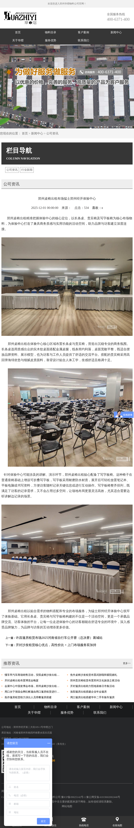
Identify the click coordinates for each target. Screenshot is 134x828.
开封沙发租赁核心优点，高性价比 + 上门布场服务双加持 (56, 645)
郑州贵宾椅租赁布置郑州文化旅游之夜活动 (95, 680)
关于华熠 (17, 40)
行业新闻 (26, 169)
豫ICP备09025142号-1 (73, 797)
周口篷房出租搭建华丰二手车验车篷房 (92, 697)
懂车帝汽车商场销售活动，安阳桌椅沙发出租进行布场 (33, 674)
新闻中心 (116, 32)
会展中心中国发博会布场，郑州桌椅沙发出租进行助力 (33, 686)
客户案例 (83, 32)
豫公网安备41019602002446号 (103, 797)
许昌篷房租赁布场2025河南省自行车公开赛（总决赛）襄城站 (59, 637)
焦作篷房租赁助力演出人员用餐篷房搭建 (28, 697)
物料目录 (50, 32)
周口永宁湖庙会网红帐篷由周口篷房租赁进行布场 (33, 691)
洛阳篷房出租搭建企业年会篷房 (88, 691)
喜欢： (97, 207)
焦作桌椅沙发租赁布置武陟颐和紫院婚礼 (93, 674)
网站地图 (67, 806)
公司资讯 (52, 133)
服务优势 (50, 40)
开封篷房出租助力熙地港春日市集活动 (92, 686)
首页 (18, 32)
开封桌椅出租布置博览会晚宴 (22, 680)
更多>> (127, 663)
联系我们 (83, 40)
